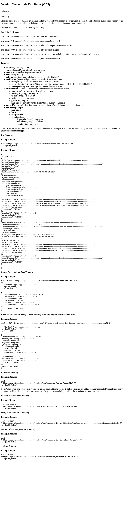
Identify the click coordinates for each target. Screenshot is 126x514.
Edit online (5, 11)
